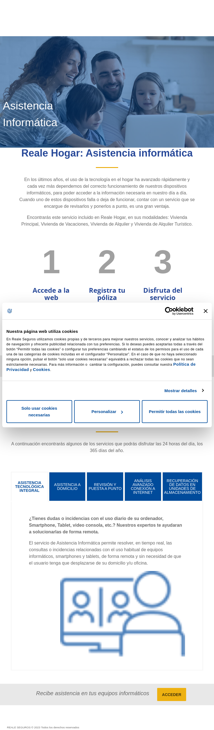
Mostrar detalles (180, 390)
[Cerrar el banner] (206, 311)
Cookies (41, 369)
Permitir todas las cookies (175, 411)
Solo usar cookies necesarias (39, 411)
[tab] (29, 486)
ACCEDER (171, 694)
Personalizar (107, 411)
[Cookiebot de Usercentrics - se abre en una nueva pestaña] (169, 311)
